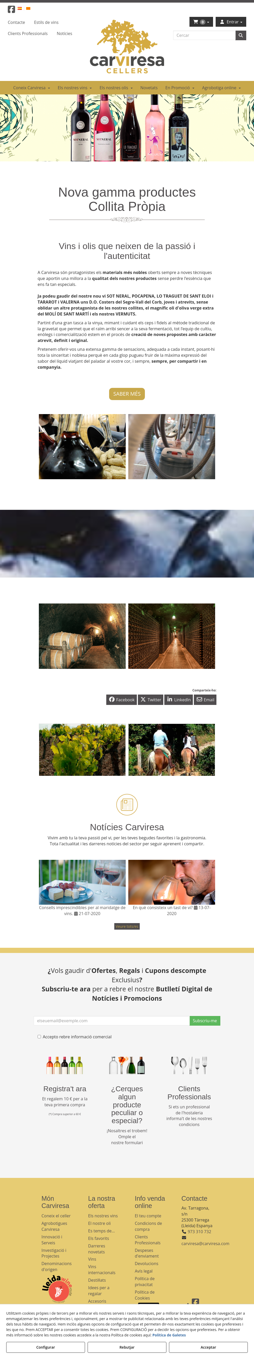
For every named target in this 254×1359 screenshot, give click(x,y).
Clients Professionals (189, 1093)
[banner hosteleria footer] (189, 1065)
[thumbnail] (82, 750)
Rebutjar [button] (127, 1347)
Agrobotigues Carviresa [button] (54, 1226)
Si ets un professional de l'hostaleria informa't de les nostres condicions (189, 1116)
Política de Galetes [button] (169, 1335)
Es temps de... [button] (101, 1231)
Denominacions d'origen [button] (56, 1266)
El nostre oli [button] (99, 1223)
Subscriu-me (205, 1021)
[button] (11, 11)
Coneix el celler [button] (56, 1216)
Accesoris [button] (97, 1301)
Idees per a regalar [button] (98, 1290)
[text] (204, 35)
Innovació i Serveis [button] (51, 1240)
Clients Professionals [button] (147, 1240)
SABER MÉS (126, 393)
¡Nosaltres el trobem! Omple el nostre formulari (127, 1136)
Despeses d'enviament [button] (147, 1253)
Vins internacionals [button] (101, 1269)
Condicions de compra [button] (148, 1226)
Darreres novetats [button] (96, 1249)
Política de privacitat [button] (145, 1281)
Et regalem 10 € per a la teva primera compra (64, 1102)
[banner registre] (64, 1065)
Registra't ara (64, 1089)
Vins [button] (92, 1259)
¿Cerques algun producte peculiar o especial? (127, 1105)
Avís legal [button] (144, 1271)
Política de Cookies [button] (145, 1295)
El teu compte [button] (148, 1216)
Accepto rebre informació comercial (75, 1037)
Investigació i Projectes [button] (53, 1253)
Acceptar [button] (208, 1347)
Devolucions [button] (146, 1263)
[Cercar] (240, 35)
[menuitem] (22, 8)
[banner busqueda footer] (127, 1065)
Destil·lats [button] (97, 1280)
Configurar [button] (45, 1347)
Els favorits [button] (98, 1238)
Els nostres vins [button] (103, 1216)
